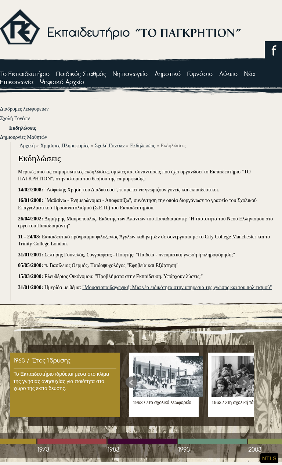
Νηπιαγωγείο (130, 74)
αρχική (27, 145)
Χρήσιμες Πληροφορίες (64, 145)
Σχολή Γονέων (15, 118)
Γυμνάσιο (200, 74)
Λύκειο (228, 74)
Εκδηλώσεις (22, 128)
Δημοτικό (168, 74)
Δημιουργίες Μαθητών (23, 137)
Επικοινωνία (16, 82)
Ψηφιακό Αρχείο (62, 82)
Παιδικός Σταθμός (81, 74)
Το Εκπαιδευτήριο (25, 74)
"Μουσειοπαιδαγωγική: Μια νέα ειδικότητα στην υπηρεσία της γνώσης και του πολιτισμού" (177, 287)
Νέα (249, 74)
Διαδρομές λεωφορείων (24, 109)
